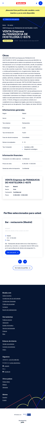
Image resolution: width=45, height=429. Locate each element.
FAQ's (4, 349)
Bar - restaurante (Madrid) (18, 222)
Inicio (4, 25)
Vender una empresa (8, 344)
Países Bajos (6, 382)
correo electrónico (15, 363)
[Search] (40, 3)
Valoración (6, 323)
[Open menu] (3, 3)
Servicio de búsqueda (9, 328)
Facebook (7, 372)
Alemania (5, 387)
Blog (4, 334)
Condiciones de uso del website (11, 298)
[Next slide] (25, 261)
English (5, 400)
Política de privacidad (9, 304)
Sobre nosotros (7, 296)
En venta (10, 25)
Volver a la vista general (12, 19)
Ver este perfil (11, 252)
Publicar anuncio (7, 320)
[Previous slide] (20, 261)
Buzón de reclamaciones (10, 310)
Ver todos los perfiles (21, 268)
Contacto (5, 307)
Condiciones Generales (9, 301)
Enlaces (5, 331)
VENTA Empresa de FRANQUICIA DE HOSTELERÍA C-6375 (20, 28)
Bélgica (5, 384)
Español (5, 397)
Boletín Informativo (8, 325)
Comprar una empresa (9, 347)
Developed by (22, 421)
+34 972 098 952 (14, 360)
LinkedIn (6, 366)
